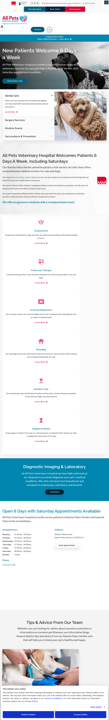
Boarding (80, 263)
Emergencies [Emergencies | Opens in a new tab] (76, 9)
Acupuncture (28, 224)
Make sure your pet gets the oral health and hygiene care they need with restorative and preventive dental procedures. (26, 96)
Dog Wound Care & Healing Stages (27, 562)
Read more (26, 582)
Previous (96, 57)
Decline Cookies (28, 715)
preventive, (20, 170)
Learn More (10, 104)
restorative (39, 170)
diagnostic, (10, 170)
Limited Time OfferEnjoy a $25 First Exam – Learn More (53, 30)
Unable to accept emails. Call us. (89, 662)
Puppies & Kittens (80, 303)
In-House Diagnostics (28, 263)
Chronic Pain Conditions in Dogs (81, 562)
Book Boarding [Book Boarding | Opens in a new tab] (33, 9)
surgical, (28, 170)
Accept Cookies (80, 715)
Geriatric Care (28, 303)
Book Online (55, 9)
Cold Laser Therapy (80, 224)
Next (104, 57)
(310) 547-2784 (89, 3)
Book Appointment (68, 420)
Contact (92, 20)
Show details (96, 707)
